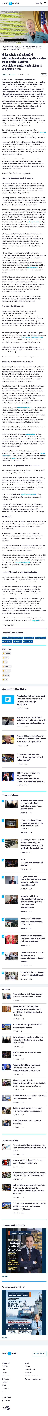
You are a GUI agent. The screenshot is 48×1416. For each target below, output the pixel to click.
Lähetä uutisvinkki (31, 1376)
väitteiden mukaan (34, 222)
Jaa (44, 75)
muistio (43, 132)
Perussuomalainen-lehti (33, 1379)
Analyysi (4, 1373)
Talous (4, 1369)
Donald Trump (6, 642)
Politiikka (5, 75)
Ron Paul (5, 638)
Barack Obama (27, 642)
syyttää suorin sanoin (28, 494)
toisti (13, 458)
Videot (4, 1385)
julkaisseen (30, 434)
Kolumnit (5, 1389)
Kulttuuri (5, 1382)
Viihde (4, 1392)
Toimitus (28, 1373)
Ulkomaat (12, 75)
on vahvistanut (32, 267)
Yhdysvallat (17, 642)
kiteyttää (35, 620)
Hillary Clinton (40, 638)
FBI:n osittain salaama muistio (32, 337)
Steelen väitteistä (23, 408)
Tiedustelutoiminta (16, 638)
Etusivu (27, 1366)
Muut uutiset (6, 1379)
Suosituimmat (30, 1369)
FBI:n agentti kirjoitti (22, 562)
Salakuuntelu (29, 638)
